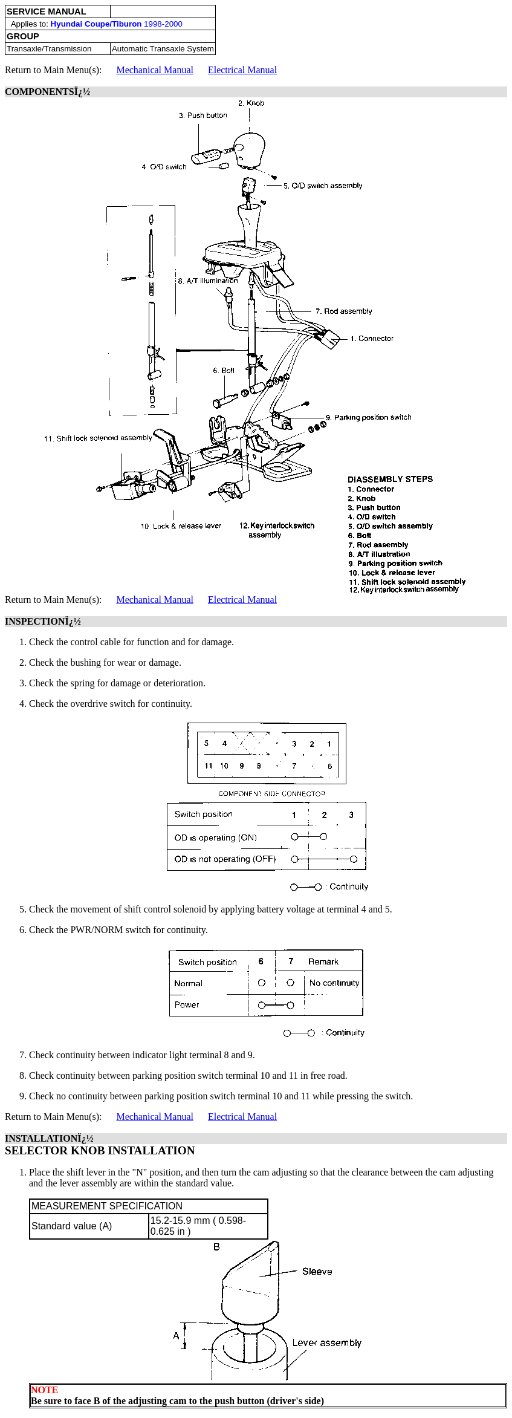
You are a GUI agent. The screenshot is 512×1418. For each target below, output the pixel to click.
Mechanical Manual (154, 70)
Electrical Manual (242, 70)
